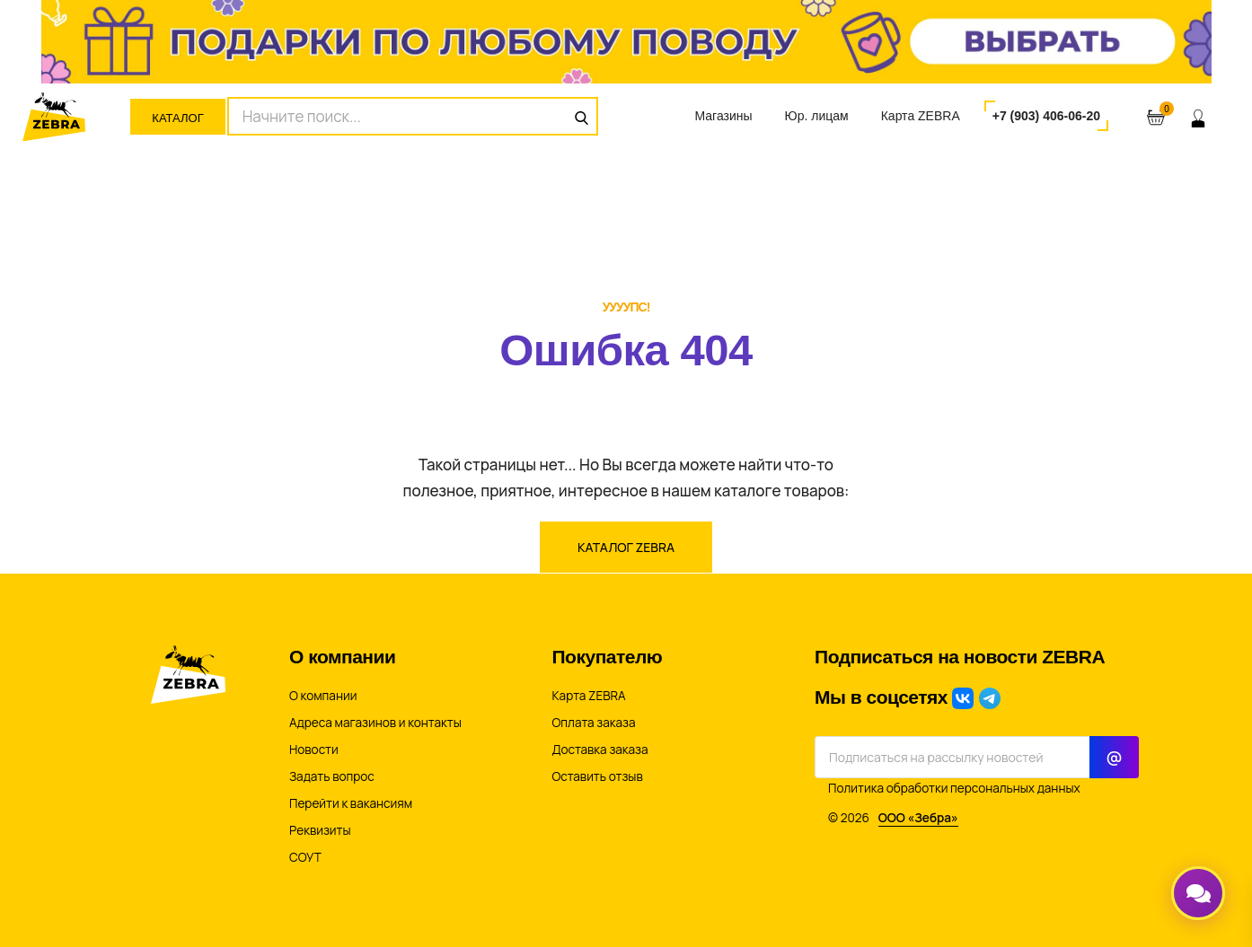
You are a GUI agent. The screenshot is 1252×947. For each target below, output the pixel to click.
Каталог (177, 118)
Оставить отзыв (597, 776)
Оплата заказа (594, 723)
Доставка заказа (600, 749)
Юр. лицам (817, 116)
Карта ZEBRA (920, 116)
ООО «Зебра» (918, 818)
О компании (323, 696)
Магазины (723, 116)
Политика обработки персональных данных (954, 788)
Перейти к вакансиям (350, 803)
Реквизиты (320, 830)
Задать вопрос (332, 776)
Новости (314, 749)
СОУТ (305, 857)
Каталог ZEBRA (626, 547)
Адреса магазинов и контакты (375, 723)
